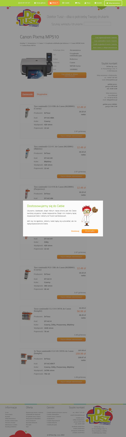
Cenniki (66, 3)
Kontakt (98, 3)
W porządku (89, 231)
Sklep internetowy (113, 3)
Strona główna (39, 3)
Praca (87, 3)
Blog (77, 3)
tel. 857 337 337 (24, 3)
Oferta (54, 3)
